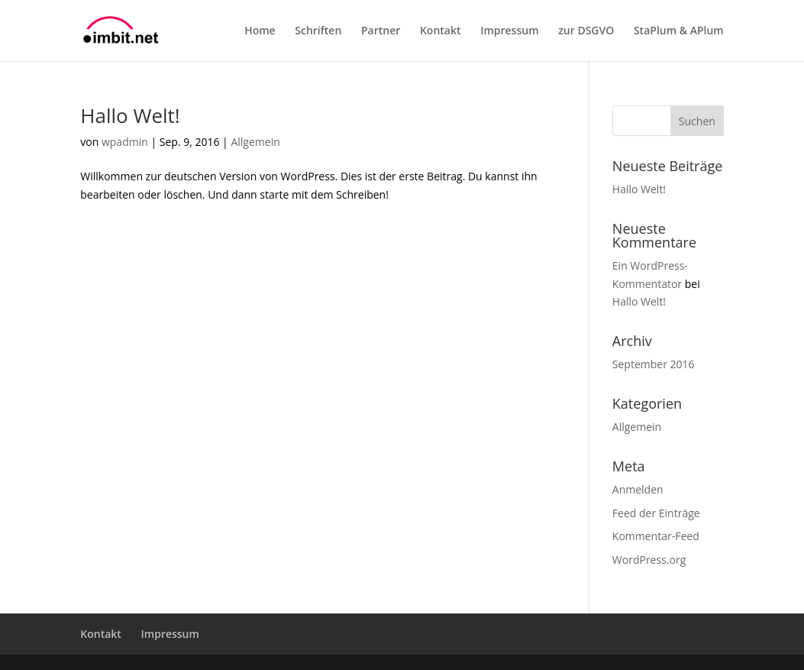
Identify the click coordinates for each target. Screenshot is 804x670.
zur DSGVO (586, 31)
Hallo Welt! (129, 115)
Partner (380, 31)
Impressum (509, 31)
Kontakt (440, 31)
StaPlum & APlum (679, 31)
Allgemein (255, 141)
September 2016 (653, 364)
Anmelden (638, 489)
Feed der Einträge (656, 513)
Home (260, 31)
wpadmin (125, 141)
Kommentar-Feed (655, 536)
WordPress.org (649, 559)
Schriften (318, 31)
